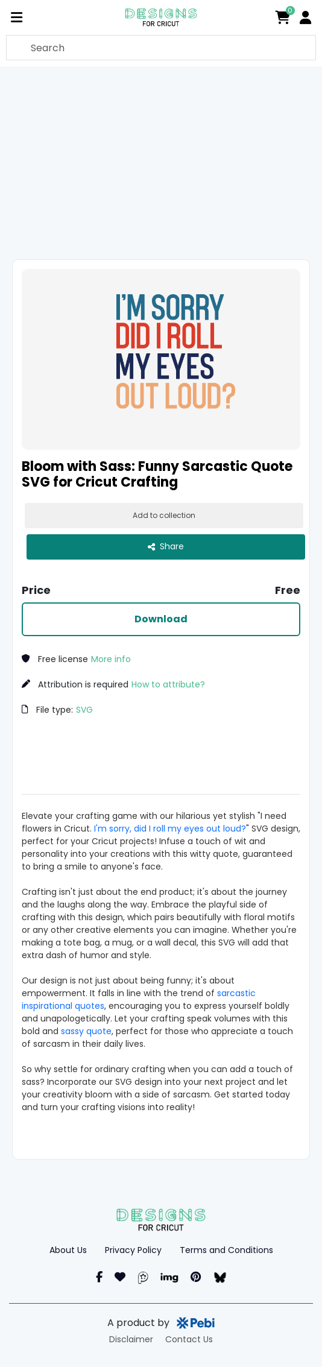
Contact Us (189, 1339)
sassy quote (86, 1031)
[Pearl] (142, 1277)
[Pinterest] (196, 1277)
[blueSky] (220, 1277)
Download (161, 619)
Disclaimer (131, 1339)
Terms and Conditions (226, 1250)
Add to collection (164, 515)
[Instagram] (120, 1277)
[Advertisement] (165, 162)
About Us (68, 1250)
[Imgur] (169, 1277)
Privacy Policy (133, 1250)
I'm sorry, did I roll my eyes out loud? (170, 828)
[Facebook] (99, 1277)
